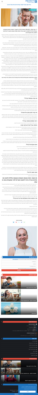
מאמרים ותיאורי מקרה (32, 349)
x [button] (36, 385)
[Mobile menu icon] (2, 1)
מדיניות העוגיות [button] (26, 389)
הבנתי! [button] (28, 391)
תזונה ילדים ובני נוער (32, 347)
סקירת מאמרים (33, 10)
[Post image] (11, 282)
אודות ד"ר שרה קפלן (32, 343)
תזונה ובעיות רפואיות (32, 345)
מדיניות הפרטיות (28, 268)
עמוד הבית (34, 341)
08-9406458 (15, 259)
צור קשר (34, 351)
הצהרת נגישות (33, 355)
